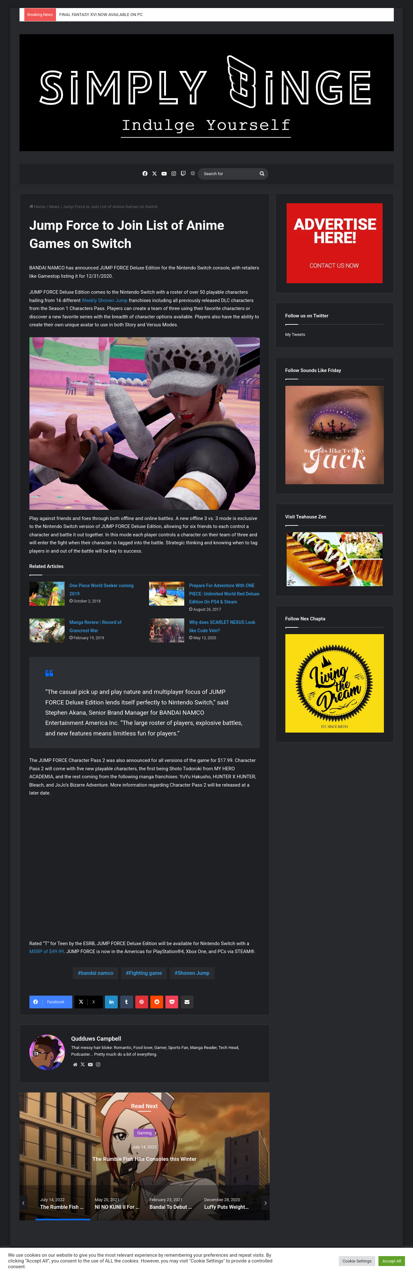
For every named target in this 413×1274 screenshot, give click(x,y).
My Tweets (295, 334)
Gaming (144, 1129)
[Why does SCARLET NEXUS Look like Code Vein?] (166, 630)
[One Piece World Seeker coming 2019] (47, 594)
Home (37, 206)
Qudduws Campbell (96, 1038)
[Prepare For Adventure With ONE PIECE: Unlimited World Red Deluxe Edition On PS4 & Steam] (166, 594)
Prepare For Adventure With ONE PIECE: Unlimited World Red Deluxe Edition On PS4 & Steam (224, 593)
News (54, 206)
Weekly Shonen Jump (105, 300)
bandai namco (97, 973)
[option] (145, 1153)
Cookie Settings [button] (357, 1261)
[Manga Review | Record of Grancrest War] (47, 630)
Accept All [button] (391, 1261)
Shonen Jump (193, 973)
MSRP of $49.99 (46, 951)
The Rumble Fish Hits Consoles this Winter (144, 1154)
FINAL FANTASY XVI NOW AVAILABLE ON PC (100, 14)
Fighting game (145, 973)
